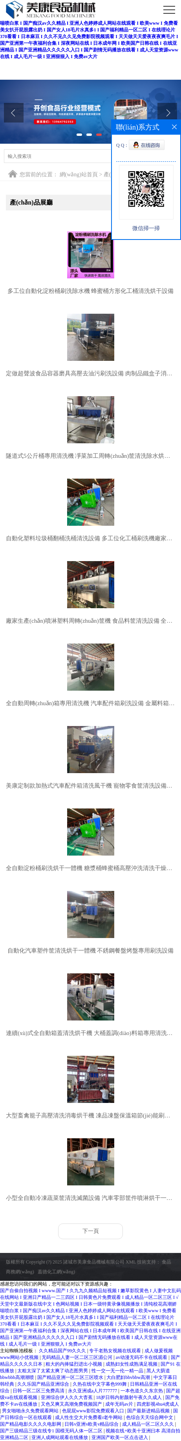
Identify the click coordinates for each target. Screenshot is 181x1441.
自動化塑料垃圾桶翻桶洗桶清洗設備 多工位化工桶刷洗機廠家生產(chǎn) (90, 538)
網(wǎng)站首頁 (79, 174)
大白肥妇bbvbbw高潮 (128, 1377)
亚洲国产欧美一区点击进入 (120, 1437)
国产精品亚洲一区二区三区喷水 (70, 1377)
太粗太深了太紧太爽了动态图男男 (53, 1370)
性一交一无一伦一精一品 (117, 1370)
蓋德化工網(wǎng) (56, 1272)
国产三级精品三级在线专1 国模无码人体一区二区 (52, 1431)
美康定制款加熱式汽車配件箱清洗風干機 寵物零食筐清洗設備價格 (90, 786)
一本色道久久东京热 (142, 1390)
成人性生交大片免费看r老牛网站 (89, 1417)
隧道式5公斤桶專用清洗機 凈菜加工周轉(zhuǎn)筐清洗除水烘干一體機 (90, 456)
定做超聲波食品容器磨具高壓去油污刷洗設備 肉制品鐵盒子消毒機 (90, 373)
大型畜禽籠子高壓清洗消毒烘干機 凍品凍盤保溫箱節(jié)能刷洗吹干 (90, 1115)
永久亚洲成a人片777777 (93, 1390)
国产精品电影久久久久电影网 (31, 1424)
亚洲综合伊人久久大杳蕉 (67, 1397)
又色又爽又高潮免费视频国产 (72, 1404)
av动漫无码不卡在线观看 (142, 1357)
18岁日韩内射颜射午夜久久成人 (129, 1397)
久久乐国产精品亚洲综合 (43, 1384)
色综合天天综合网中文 (150, 1417)
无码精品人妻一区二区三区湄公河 (77, 1357)
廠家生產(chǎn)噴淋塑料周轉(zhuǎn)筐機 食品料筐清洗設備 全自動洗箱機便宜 (90, 621)
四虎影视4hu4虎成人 (158, 1404)
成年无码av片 (119, 1404)
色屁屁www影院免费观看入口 (93, 1411)
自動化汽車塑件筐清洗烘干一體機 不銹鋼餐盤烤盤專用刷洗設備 (90, 950)
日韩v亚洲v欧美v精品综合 (92, 1424)
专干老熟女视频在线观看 (115, 1350)
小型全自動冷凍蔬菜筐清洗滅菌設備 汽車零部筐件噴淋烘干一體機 (90, 1198)
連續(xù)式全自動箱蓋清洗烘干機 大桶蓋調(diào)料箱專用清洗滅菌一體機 (90, 1033)
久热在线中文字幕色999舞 (100, 1384)
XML (131, 1262)
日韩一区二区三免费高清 (39, 1390)
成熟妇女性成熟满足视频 (132, 1364)
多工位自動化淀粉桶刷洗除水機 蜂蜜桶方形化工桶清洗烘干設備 (90, 291)
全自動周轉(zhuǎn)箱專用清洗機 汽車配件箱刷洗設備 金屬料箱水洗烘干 (90, 703)
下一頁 (90, 1231)
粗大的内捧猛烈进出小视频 (74, 1364)
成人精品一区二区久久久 (148, 1424)
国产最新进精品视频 (149, 1411)
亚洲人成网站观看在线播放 (60, 1437)
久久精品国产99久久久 (63, 1350)
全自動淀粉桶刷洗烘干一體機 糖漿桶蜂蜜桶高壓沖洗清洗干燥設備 (90, 868)
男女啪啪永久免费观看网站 (31, 1411)
